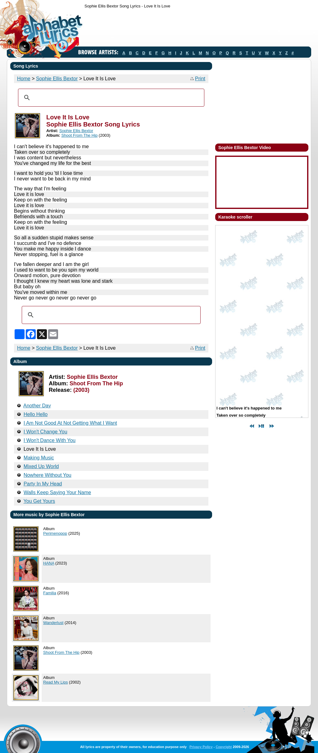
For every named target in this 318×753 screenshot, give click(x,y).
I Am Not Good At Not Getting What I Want (70, 423)
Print (200, 78)
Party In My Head (43, 483)
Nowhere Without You (47, 475)
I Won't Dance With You (49, 440)
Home (23, 78)
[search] (110, 97)
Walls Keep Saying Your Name (57, 492)
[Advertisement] (197, 29)
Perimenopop (55, 533)
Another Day (37, 405)
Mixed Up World (41, 466)
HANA (48, 563)
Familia (49, 593)
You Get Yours (39, 501)
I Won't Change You (45, 431)
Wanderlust (53, 622)
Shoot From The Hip (79, 135)
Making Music (39, 457)
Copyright (224, 747)
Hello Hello (36, 414)
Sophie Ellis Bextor (57, 78)
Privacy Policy (201, 747)
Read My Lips (55, 682)
